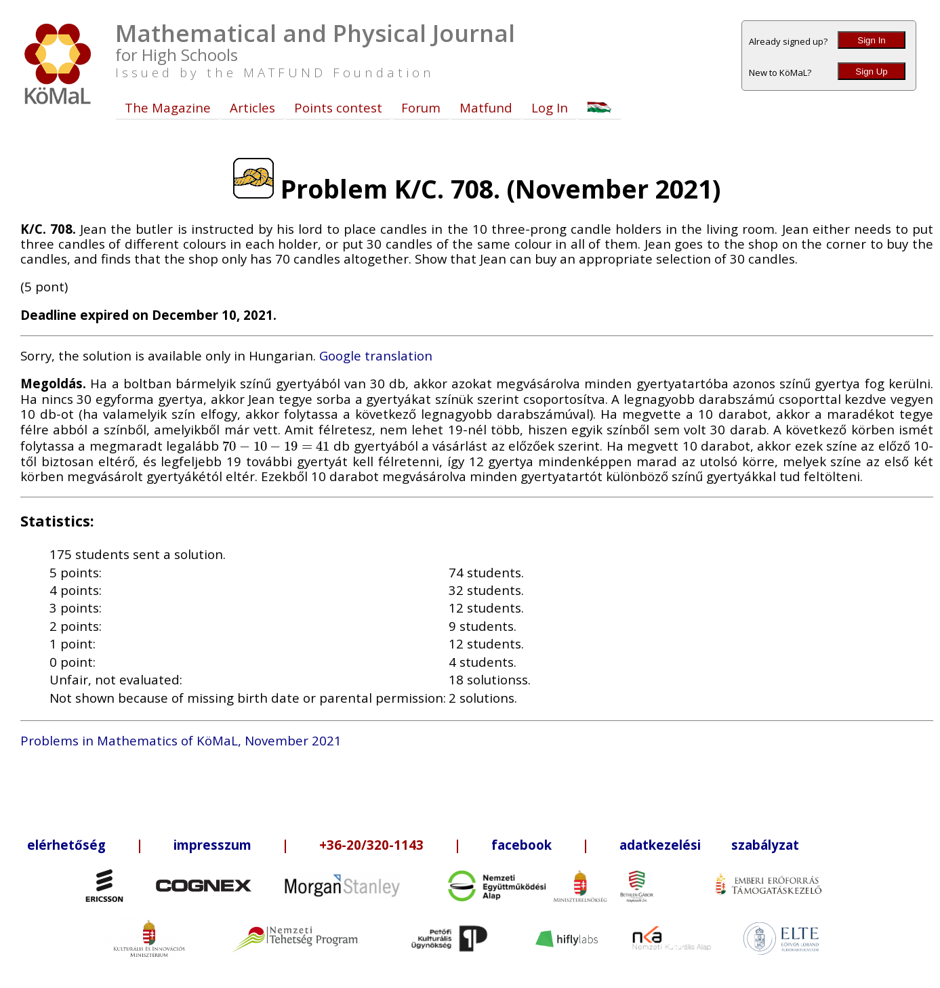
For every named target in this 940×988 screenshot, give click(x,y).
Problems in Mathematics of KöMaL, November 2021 (181, 740)
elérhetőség (66, 844)
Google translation (375, 355)
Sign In (871, 40)
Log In (549, 107)
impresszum (212, 844)
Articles (252, 107)
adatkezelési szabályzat (709, 844)
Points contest (338, 107)
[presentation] (276, 445)
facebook (521, 844)
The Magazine (168, 107)
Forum (421, 107)
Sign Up (871, 71)
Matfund (485, 107)
